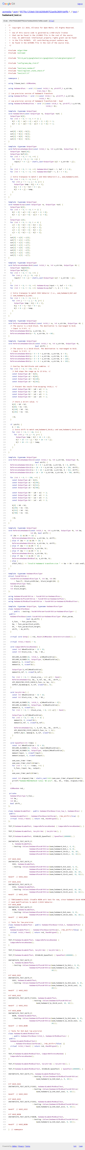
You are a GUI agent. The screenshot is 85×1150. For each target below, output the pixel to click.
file (51, 21)
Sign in (80, 4)
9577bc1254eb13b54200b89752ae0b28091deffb (44, 11)
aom (15, 11)
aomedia (6, 11)
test (75, 11)
